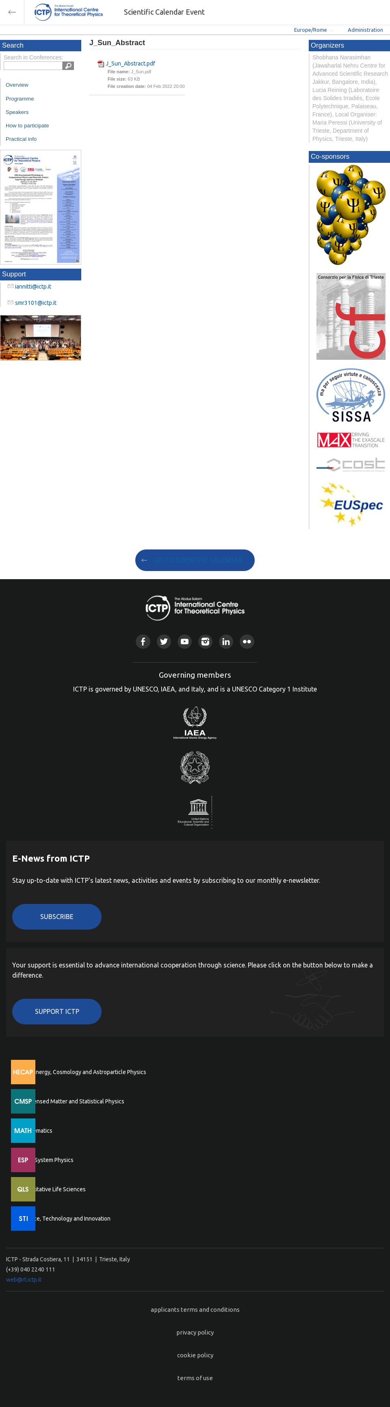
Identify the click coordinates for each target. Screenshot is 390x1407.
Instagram (205, 642)
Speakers (17, 112)
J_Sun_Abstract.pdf (130, 63)
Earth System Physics (47, 1160)
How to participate (27, 126)
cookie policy (195, 1355)
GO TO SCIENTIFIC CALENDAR (198, 560)
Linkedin (226, 642)
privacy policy (195, 1332)
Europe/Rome (310, 30)
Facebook (143, 642)
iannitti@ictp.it (33, 286)
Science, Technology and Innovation (65, 1218)
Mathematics (36, 1130)
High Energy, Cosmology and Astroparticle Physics (83, 1072)
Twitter (164, 642)
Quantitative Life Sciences (53, 1189)
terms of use (195, 1377)
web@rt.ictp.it (23, 1279)
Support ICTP (57, 1011)
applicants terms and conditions (195, 1309)
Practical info (21, 139)
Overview (17, 85)
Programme (20, 99)
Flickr (247, 642)
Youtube (185, 642)
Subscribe (57, 916)
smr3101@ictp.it (35, 303)
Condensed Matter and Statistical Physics (72, 1101)
